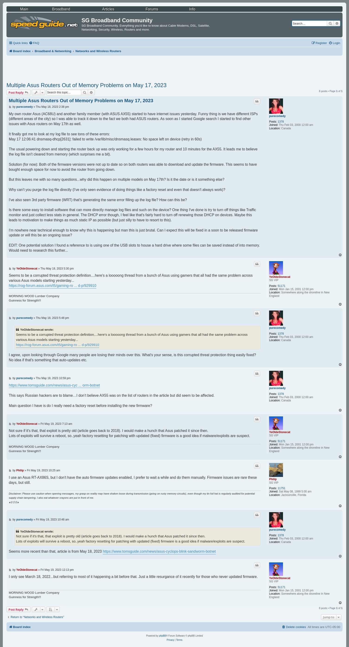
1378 (281, 121)
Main (24, 9)
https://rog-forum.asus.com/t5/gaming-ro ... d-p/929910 (52, 286)
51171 (281, 286)
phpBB (162, 635)
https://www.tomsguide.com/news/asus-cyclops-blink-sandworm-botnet (159, 551)
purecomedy (277, 116)
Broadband (61, 9)
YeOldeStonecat (279, 277)
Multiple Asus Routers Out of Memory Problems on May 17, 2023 (86, 85)
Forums (152, 9)
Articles (108, 9)
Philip (273, 479)
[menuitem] (34, 43)
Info (192, 9)
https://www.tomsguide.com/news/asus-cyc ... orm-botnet (54, 385)
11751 (281, 488)
